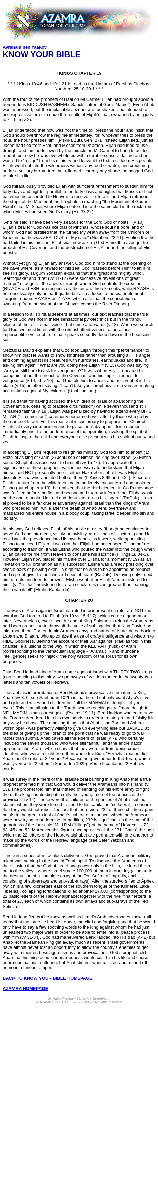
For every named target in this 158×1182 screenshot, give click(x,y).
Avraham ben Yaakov (25, 47)
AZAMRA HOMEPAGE (25, 988)
